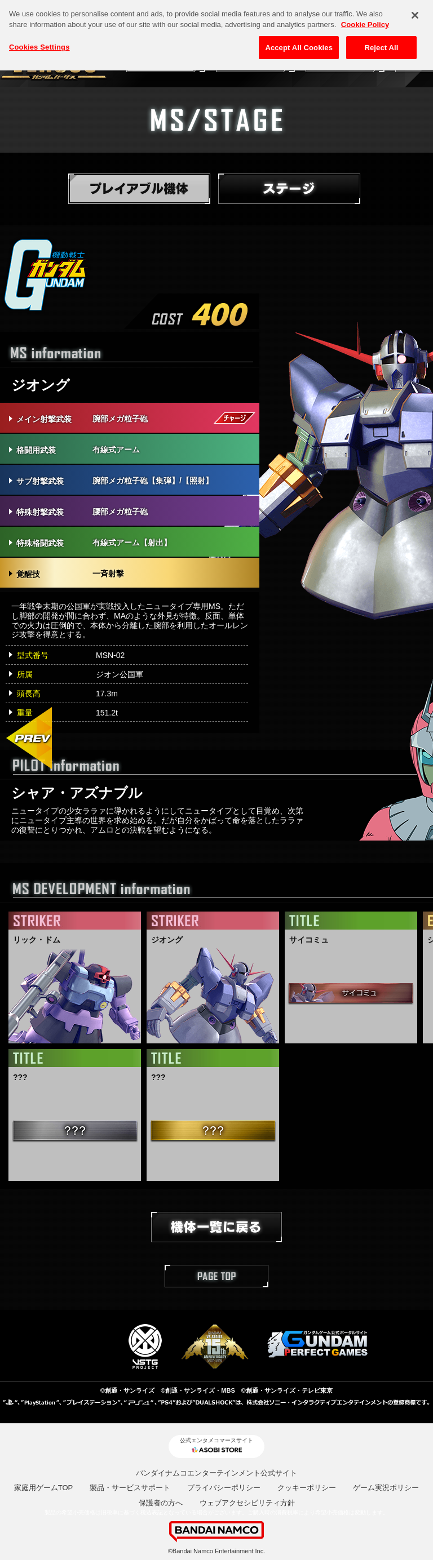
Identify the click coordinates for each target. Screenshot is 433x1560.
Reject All (381, 40)
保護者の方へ (161, 1503)
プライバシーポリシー (223, 1487)
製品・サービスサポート (130, 1487)
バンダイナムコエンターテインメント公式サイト (216, 1473)
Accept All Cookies (299, 40)
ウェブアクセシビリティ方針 (247, 1503)
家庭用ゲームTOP (43, 1487)
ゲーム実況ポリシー (386, 1487)
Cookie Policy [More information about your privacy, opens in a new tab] (365, 17)
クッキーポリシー (306, 1487)
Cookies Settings (39, 39)
